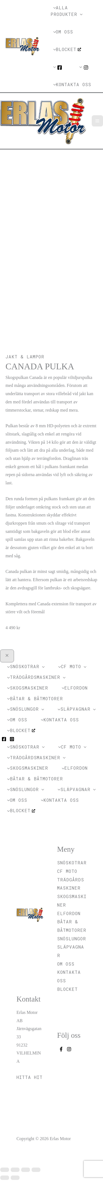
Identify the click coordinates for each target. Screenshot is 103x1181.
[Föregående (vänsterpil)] (4, 1177)
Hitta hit (29, 1077)
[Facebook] (4, 739)
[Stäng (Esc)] (36, 1169)
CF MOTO (67, 871)
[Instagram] (12, 739)
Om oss (65, 964)
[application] (80, 14)
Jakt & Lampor (24, 356)
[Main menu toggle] (97, 120)
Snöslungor (71, 938)
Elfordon (68, 913)
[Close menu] (7, 656)
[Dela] (25, 1169)
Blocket (67, 989)
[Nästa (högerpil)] (15, 1177)
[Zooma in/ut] (4, 1169)
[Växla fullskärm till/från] (15, 1169)
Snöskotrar (72, 862)
